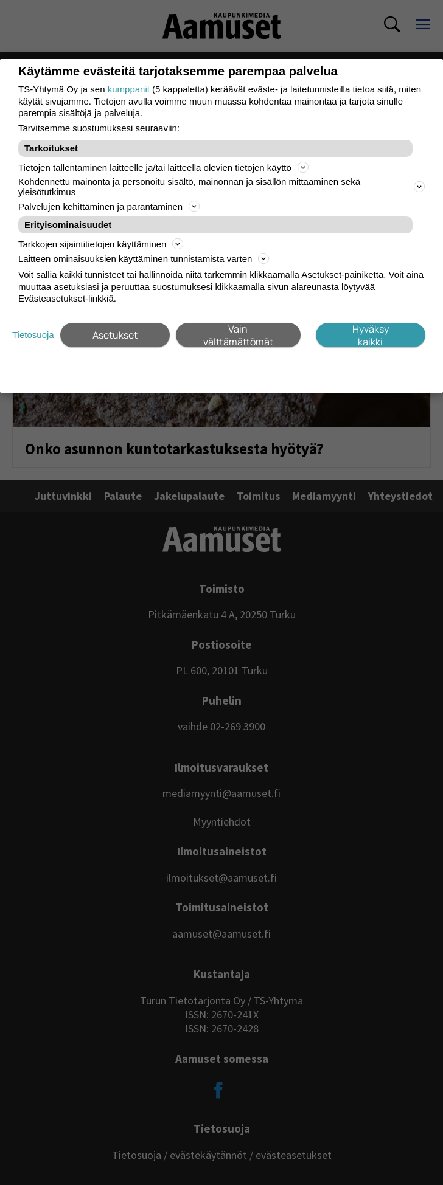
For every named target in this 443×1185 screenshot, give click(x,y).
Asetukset (115, 335)
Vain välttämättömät (238, 335)
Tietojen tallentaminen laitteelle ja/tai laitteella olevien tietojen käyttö (163, 167)
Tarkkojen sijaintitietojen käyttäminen (100, 243)
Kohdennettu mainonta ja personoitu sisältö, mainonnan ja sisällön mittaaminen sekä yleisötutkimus (221, 186)
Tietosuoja (33, 335)
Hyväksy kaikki (370, 335)
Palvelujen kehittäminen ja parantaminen (109, 206)
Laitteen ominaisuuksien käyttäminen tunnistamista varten (143, 258)
